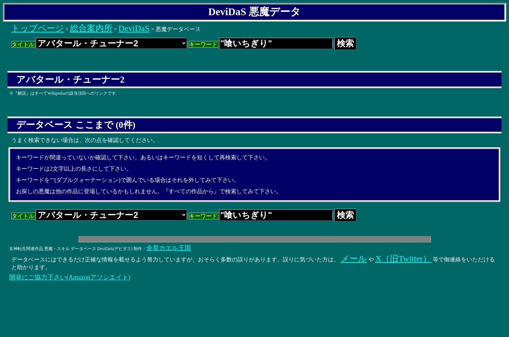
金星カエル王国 (168, 248)
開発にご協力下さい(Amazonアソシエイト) (69, 277)
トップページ (37, 28)
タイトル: (99, 44)
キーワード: (260, 44)
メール (354, 258)
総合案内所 (91, 28)
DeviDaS (134, 28)
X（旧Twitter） (403, 258)
